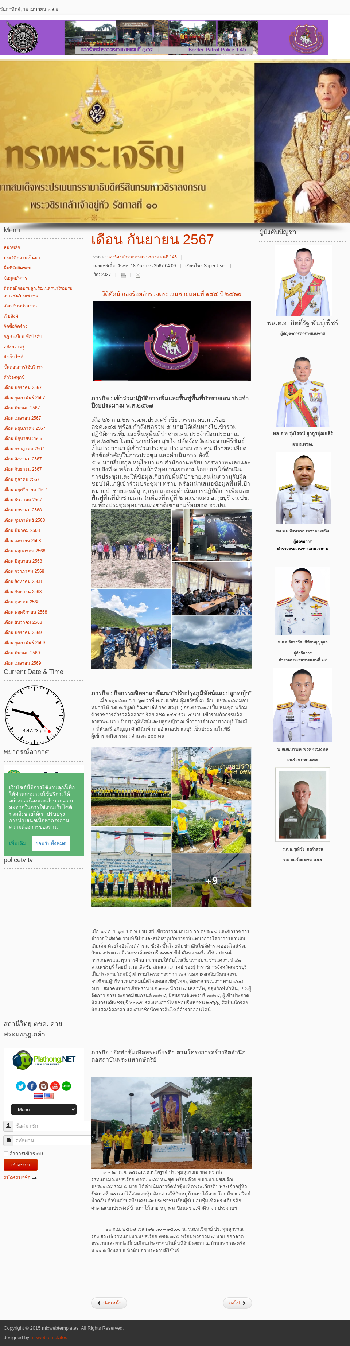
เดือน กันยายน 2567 (23, 469)
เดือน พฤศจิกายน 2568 (25, 612)
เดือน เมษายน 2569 (22, 663)
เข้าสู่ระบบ (20, 1165)
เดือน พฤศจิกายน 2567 (25, 489)
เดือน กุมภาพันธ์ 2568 (24, 520)
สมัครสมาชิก (20, 1177)
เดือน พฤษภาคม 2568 (24, 550)
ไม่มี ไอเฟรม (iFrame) (44, 810)
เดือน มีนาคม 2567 (22, 408)
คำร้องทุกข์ (14, 377)
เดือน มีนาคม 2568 (22, 530)
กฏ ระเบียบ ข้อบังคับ (23, 336)
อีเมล (138, 275)
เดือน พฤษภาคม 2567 (24, 428)
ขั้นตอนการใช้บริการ (23, 367)
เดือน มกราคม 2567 (23, 387)
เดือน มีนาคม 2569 (22, 653)
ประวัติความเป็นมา (22, 257)
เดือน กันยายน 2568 (23, 591)
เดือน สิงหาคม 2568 (23, 581)
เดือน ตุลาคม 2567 (21, 479)
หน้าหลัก (12, 247)
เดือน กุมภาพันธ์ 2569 (24, 642)
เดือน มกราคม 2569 (23, 632)
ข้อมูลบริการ (15, 278)
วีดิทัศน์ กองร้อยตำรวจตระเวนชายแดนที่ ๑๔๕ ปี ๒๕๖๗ (172, 294)
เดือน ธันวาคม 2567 (23, 499)
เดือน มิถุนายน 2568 (23, 561)
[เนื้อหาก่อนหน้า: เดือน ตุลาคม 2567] (109, 1303)
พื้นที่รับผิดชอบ (17, 268)
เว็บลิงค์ (11, 316)
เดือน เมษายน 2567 (22, 418)
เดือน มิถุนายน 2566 (23, 438)
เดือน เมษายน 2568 (22, 540)
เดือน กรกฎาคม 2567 (24, 448)
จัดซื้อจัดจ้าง (15, 326)
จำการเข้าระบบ (27, 1153)
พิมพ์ (123, 275)
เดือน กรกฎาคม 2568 (24, 571)
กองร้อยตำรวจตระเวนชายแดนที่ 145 (142, 257)
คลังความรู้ (14, 346)
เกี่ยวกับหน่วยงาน (20, 305)
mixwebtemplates (49, 1337)
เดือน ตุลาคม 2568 (21, 601)
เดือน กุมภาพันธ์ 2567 (24, 397)
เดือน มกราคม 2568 (23, 510)
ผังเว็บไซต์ (13, 356)
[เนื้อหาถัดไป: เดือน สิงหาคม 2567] (237, 1303)
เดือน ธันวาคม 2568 (23, 622)
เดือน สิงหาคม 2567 (23, 459)
